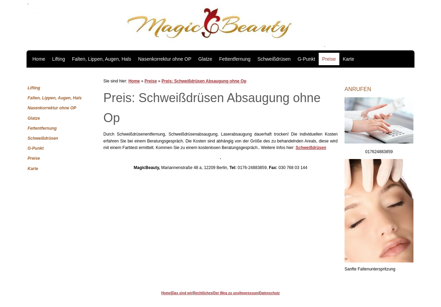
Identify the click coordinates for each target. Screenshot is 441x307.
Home (38, 59)
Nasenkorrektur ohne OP (165, 59)
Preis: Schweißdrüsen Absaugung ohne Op (204, 81)
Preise (329, 59)
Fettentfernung (234, 59)
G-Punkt (306, 59)
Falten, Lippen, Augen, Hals (101, 59)
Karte (348, 59)
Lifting (58, 59)
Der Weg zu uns (226, 293)
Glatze (205, 59)
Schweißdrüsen (274, 59)
